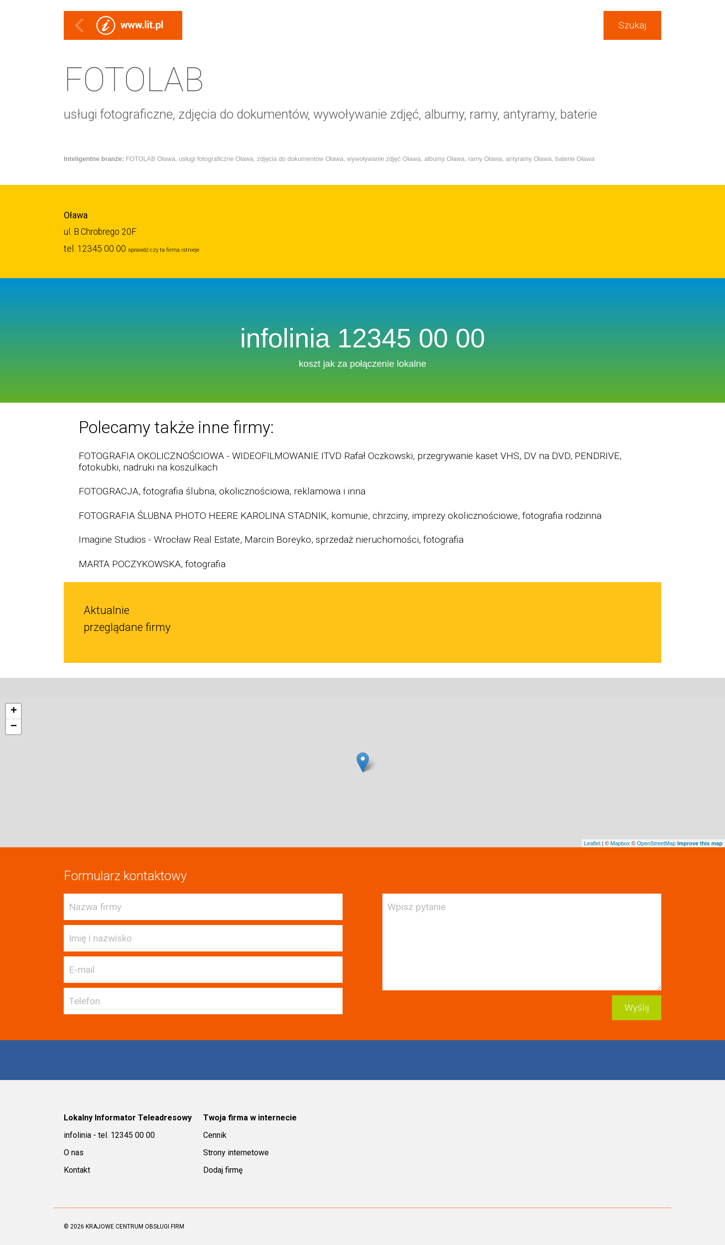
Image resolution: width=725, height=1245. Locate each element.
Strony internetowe (236, 1152)
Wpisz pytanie (521, 942)
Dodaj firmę (222, 1170)
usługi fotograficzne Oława (216, 158)
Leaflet (592, 843)
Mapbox (620, 843)
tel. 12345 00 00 (95, 249)
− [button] (13, 726)
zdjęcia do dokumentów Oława (300, 158)
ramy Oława (485, 158)
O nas (74, 1152)
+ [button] (13, 711)
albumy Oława (444, 158)
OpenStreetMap (656, 843)
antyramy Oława (528, 158)
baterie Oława (575, 158)
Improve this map (700, 843)
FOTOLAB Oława (150, 158)
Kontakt (77, 1170)
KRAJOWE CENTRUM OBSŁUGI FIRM (135, 1226)
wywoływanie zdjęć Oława (384, 158)
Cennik (215, 1135)
